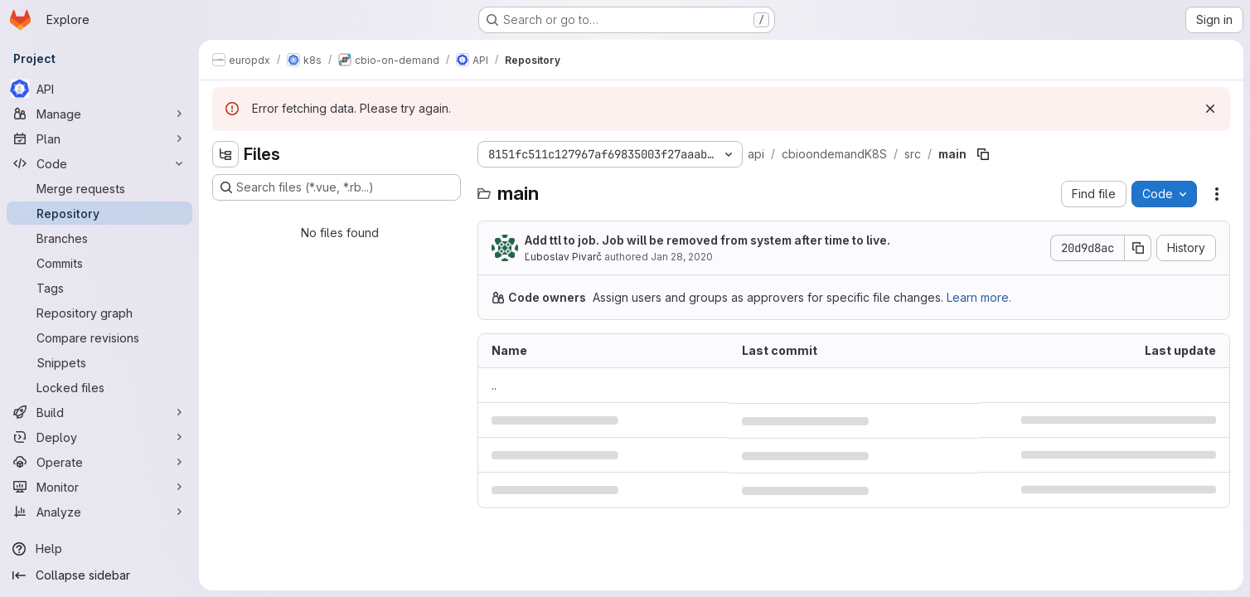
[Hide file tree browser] (225, 154)
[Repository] (99, 213)
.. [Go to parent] (494, 385)
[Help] (99, 549)
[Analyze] (99, 511)
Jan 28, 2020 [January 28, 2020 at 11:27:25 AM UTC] (682, 256)
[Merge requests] (99, 188)
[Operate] (99, 461)
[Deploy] (99, 437)
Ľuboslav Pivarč (563, 256)
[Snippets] (99, 362)
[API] (99, 88)
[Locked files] (99, 387)
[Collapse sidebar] (99, 575)
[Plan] (99, 138)
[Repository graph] (99, 312)
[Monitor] (99, 486)
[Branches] (99, 238)
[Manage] (99, 113)
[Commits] (99, 262)
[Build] (99, 412)
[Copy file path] (983, 154)
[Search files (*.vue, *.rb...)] (336, 187)
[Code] (99, 163)
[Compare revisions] (99, 337)
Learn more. (979, 297)
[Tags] (99, 287)
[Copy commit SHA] (1138, 248)
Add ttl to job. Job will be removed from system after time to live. (707, 240)
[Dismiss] (1210, 109)
